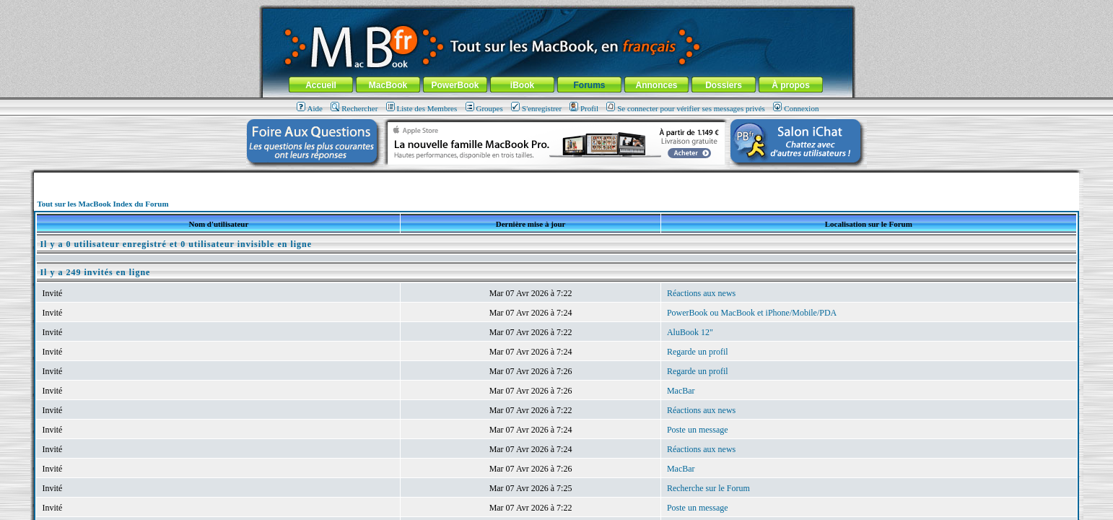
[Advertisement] (556, 178)
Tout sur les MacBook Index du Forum (102, 203)
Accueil (320, 85)
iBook (522, 85)
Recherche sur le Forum (708, 488)
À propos (791, 85)
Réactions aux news (701, 293)
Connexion (796, 108)
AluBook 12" (690, 332)
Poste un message (697, 430)
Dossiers (723, 85)
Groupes (484, 108)
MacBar (681, 391)
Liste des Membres (422, 108)
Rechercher (354, 108)
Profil (583, 108)
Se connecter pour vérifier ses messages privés (685, 108)
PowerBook (455, 85)
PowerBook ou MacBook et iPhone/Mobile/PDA (752, 313)
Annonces (656, 85)
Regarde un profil (697, 352)
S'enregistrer (536, 108)
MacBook (388, 85)
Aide (310, 108)
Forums (589, 85)
